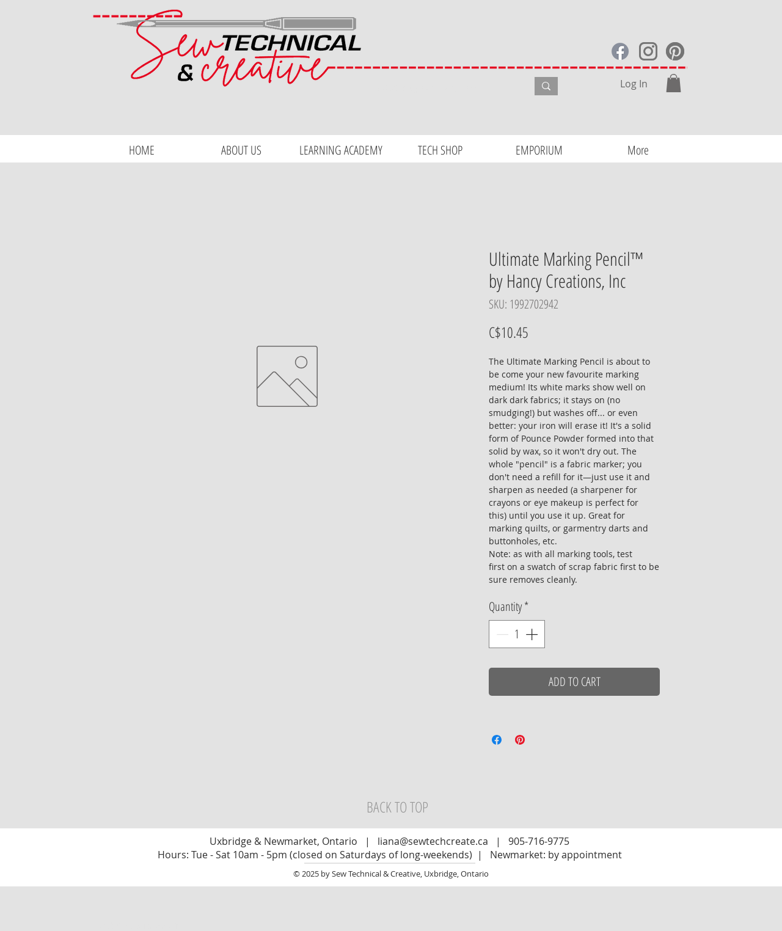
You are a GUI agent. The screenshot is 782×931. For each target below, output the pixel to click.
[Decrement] (501, 634)
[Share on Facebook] (496, 739)
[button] (673, 83)
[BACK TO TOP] (397, 807)
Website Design (127, 925)
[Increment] (532, 634)
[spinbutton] (516, 634)
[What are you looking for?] (443, 88)
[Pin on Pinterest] (520, 739)
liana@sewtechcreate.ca (433, 841)
